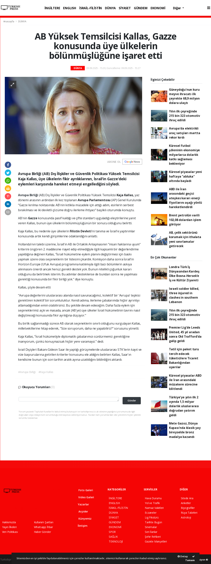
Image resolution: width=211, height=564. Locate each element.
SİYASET (125, 8)
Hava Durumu (153, 498)
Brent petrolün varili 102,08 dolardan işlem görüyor (185, 219)
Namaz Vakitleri (154, 508)
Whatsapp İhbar (43, 527)
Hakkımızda (9, 522)
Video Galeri (83, 497)
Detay (183, 556)
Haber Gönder (42, 532)
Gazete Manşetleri (156, 541)
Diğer (177, 8)
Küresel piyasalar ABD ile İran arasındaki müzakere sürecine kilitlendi (185, 382)
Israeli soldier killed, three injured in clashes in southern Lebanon (184, 295)
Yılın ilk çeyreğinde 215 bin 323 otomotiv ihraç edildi (184, 115)
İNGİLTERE (52, 8)
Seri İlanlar (151, 532)
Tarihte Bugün (153, 522)
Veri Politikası (10, 532)
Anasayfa (9, 21)
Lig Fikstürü (152, 517)
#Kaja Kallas (46, 372)
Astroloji (186, 517)
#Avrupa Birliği (26, 372)
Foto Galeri (83, 490)
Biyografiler (188, 508)
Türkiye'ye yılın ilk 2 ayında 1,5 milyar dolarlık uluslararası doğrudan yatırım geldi (184, 406)
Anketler (186, 503)
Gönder (132, 400)
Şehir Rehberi (153, 536)
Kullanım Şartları (43, 522)
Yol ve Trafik (152, 503)
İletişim (80, 525)
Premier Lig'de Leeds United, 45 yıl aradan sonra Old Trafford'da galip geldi (185, 334)
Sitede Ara (187, 498)
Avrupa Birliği (28, 195)
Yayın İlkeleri (9, 527)
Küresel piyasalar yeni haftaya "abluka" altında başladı (185, 176)
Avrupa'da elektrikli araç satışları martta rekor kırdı (184, 133)
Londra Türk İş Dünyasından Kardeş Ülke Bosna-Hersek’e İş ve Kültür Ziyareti (184, 273)
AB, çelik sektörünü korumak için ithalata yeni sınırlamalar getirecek (185, 239)
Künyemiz (82, 518)
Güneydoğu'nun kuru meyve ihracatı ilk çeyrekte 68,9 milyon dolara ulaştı (184, 96)
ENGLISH (69, 8)
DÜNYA (110, 8)
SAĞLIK (113, 536)
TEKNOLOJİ (116, 541)
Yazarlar (81, 504)
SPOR (112, 532)
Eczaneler (150, 512)
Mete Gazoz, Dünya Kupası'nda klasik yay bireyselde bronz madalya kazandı (185, 430)
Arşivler (80, 511)
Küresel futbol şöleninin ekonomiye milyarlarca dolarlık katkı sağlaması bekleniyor (184, 155)
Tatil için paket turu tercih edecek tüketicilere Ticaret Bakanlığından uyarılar (184, 358)
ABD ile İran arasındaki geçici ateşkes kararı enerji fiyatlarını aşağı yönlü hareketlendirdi (185, 198)
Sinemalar (151, 527)
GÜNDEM (141, 8)
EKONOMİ (158, 8)
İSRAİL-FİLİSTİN (90, 8)
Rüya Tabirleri (189, 512)
